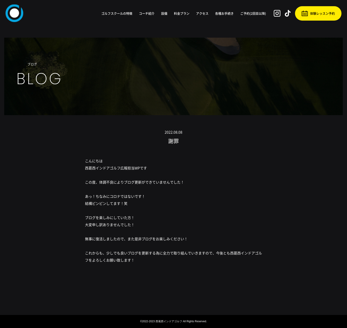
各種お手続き (224, 13)
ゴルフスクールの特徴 (116, 13)
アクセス (202, 13)
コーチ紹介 (146, 13)
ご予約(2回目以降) (253, 13)
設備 (164, 13)
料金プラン (181, 13)
